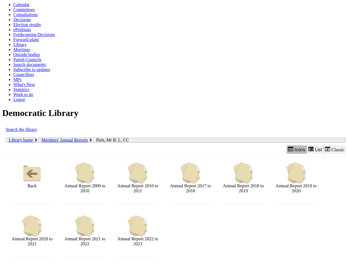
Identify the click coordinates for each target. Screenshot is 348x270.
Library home (21, 140)
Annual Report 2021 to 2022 (84, 230)
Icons (296, 149)
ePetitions (22, 29)
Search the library (21, 129)
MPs (17, 79)
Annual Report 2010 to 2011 (137, 177)
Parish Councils (27, 59)
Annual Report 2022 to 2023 (137, 230)
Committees (24, 9)
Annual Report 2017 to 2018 (190, 177)
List (315, 149)
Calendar (21, 4)
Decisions (22, 19)
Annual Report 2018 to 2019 (243, 177)
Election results (27, 24)
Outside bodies (26, 54)
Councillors (23, 74)
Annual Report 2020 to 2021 (32, 230)
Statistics (21, 89)
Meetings (21, 49)
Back (32, 175)
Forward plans (26, 39)
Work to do (23, 94)
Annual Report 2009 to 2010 (84, 177)
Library (20, 44)
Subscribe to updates (31, 69)
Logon (19, 99)
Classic (334, 149)
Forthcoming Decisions (34, 34)
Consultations (25, 14)
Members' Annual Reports (64, 140)
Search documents (29, 64)
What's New (24, 84)
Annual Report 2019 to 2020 (296, 177)
